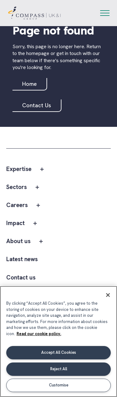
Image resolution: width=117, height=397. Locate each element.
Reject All (58, 369)
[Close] (108, 295)
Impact (15, 223)
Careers (17, 205)
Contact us (21, 277)
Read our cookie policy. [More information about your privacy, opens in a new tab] (39, 333)
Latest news (22, 259)
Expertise (19, 169)
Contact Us (36, 105)
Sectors (16, 187)
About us (18, 241)
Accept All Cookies (58, 352)
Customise (58, 385)
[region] (58, 341)
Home (29, 83)
